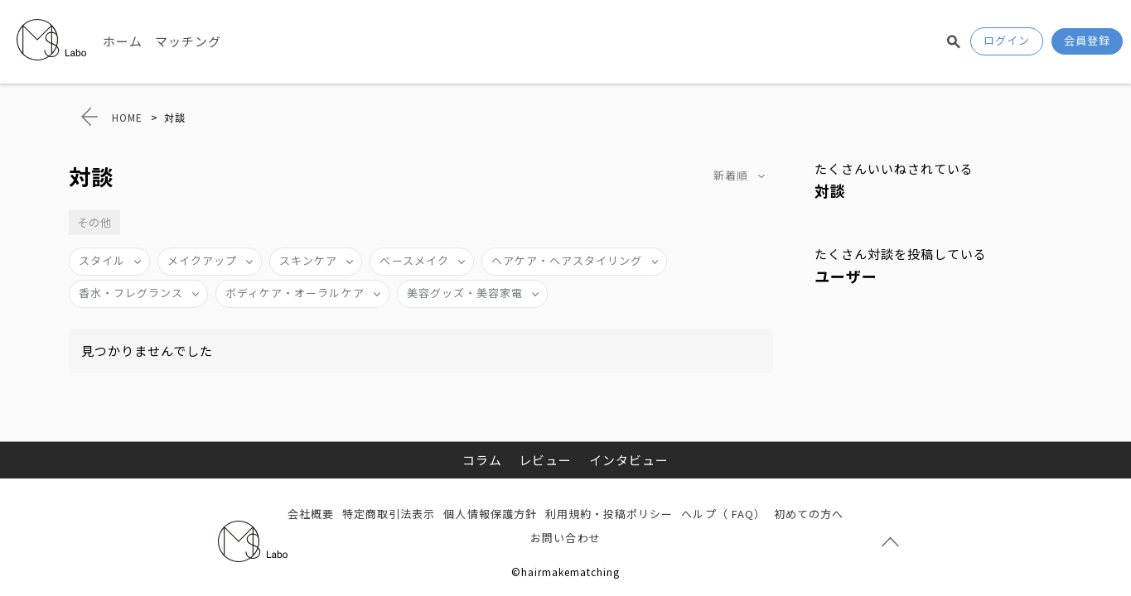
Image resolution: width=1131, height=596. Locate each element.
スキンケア (308, 260)
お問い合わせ (565, 538)
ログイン (1007, 40)
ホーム (123, 41)
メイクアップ (202, 260)
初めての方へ (808, 514)
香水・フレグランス (131, 292)
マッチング (188, 41)
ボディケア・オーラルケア (295, 292)
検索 (953, 41)
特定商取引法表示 (388, 514)
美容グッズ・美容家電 (465, 292)
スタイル (102, 260)
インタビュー (629, 460)
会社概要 (311, 514)
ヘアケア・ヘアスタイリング (567, 260)
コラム (482, 460)
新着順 (730, 175)
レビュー (545, 460)
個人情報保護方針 (489, 514)
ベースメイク (413, 260)
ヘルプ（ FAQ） (723, 514)
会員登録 (1087, 40)
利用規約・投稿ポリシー (609, 514)
